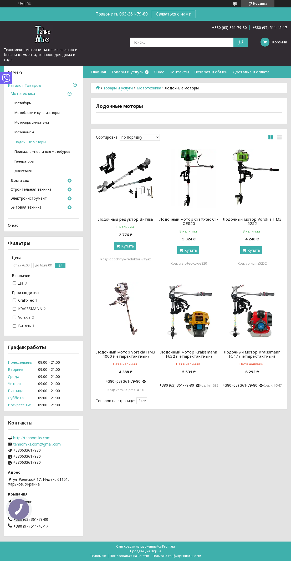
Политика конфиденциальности (177, 556)
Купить (127, 246)
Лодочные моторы (30, 142)
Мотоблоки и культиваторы (37, 112)
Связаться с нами (174, 14)
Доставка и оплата (251, 71)
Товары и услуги (127, 71)
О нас (159, 71)
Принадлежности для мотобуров (42, 151)
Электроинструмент (29, 198)
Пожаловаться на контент (129, 556)
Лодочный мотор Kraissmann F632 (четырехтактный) (188, 354)
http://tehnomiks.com (31, 438)
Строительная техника (31, 190)
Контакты (179, 71)
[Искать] (240, 42)
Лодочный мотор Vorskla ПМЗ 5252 (252, 221)
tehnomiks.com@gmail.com (37, 444)
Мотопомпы (24, 132)
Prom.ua (168, 546)
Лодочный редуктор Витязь (125, 219)
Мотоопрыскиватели (31, 122)
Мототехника (149, 88)
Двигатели (23, 171)
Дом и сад (20, 181)
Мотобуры (23, 103)
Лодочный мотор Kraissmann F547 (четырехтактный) (252, 354)
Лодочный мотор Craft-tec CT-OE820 (188, 221)
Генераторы (24, 161)
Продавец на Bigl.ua (145, 551)
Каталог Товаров (24, 85)
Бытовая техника (26, 207)
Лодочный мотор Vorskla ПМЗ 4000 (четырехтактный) (125, 354)
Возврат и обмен (210, 71)
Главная (98, 71)
